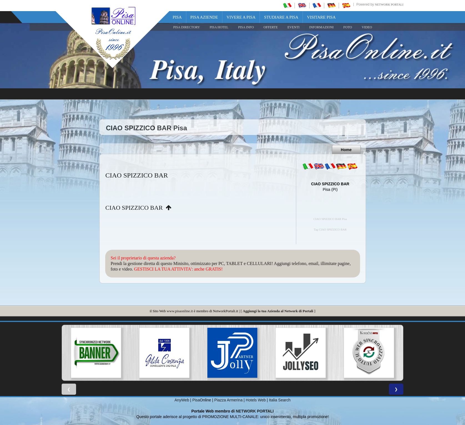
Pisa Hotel (219, 27)
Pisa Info (246, 27)
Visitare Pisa (321, 17)
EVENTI (293, 27)
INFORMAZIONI (321, 27)
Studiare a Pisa (281, 17)
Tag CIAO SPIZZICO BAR (330, 229)
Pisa (177, 17)
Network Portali (389, 4)
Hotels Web (256, 400)
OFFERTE (270, 27)
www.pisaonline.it (180, 311)
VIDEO (367, 27)
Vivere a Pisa (241, 17)
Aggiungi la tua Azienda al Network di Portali (278, 311)
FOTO (347, 27)
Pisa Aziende (204, 17)
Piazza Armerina (228, 400)
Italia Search (280, 400)
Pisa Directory (186, 27)
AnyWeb (182, 400)
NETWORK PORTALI (255, 411)
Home (346, 150)
